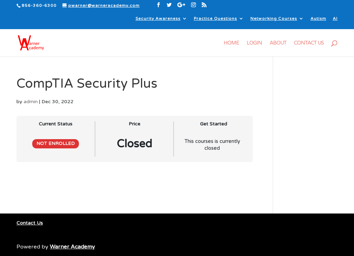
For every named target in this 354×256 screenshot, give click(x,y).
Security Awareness (157, 18)
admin (31, 102)
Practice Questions (215, 18)
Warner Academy (72, 246)
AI (335, 18)
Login (254, 43)
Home (231, 43)
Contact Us (309, 43)
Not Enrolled (55, 143)
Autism (318, 18)
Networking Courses (273, 18)
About (278, 43)
